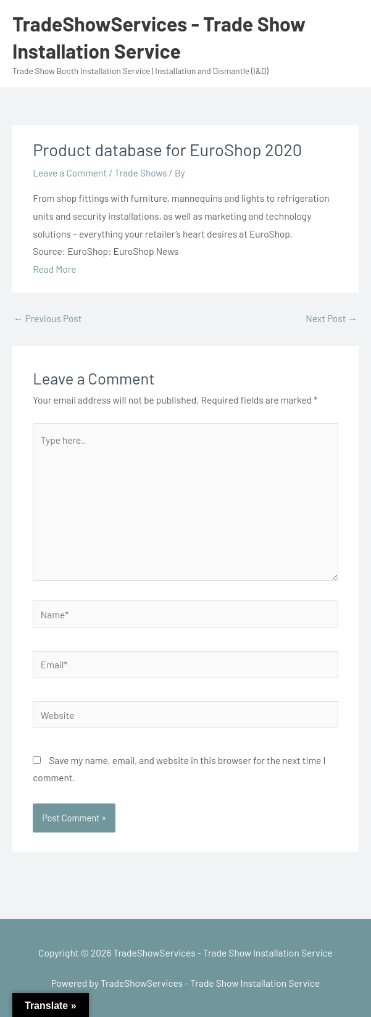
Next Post (331, 318)
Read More (54, 269)
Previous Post (47, 318)
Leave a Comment (70, 172)
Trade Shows (141, 172)
